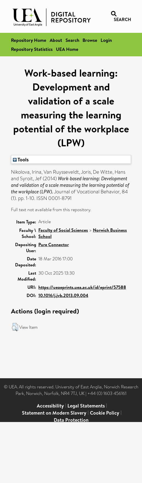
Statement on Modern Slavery (54, 412)
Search (72, 40)
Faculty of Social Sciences (63, 230)
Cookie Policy (104, 412)
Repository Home (28, 40)
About (56, 40)
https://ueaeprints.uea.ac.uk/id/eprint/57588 (82, 287)
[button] (15, 327)
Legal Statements (86, 405)
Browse (90, 40)
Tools (21, 159)
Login (106, 40)
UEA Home (67, 49)
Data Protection (71, 420)
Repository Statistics (32, 49)
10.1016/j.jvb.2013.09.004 (63, 295)
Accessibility (50, 405)
